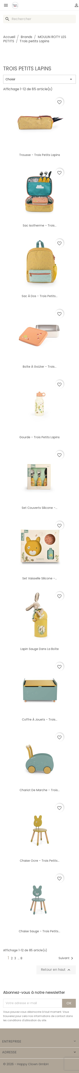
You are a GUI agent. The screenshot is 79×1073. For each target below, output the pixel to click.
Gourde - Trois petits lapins (39, 437)
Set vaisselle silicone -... (39, 578)
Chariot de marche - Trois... (40, 790)
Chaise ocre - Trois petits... (39, 861)
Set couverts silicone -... (39, 508)
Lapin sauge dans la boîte (39, 649)
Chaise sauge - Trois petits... (39, 931)
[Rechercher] (39, 19)
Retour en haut (56, 969)
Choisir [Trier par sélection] (39, 79)
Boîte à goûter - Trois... (39, 366)
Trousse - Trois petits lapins (39, 155)
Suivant (67, 958)
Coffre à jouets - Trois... (39, 719)
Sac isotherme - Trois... (39, 225)
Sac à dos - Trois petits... (40, 296)
